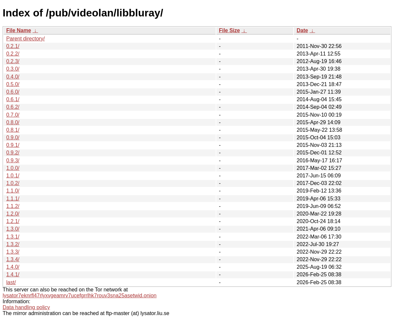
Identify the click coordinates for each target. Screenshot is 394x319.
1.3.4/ (12, 259)
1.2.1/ (12, 221)
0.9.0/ (12, 137)
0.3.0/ (12, 69)
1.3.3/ (12, 252)
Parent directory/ (25, 38)
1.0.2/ (12, 183)
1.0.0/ (12, 168)
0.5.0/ (12, 84)
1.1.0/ (12, 191)
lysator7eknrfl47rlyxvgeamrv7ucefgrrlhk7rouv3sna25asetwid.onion (80, 295)
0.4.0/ (12, 77)
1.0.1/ (12, 175)
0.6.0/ (12, 92)
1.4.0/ (12, 267)
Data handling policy (26, 307)
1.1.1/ (12, 198)
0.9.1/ (12, 145)
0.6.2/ (12, 107)
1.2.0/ (12, 213)
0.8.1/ (12, 130)
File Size (229, 30)
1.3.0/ (12, 229)
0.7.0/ (12, 115)
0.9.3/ (12, 160)
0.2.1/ (12, 46)
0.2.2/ (12, 54)
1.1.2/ (12, 206)
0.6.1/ (12, 99)
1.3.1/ (12, 236)
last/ (11, 282)
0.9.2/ (12, 152)
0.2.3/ (12, 61)
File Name (18, 30)
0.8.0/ (12, 122)
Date (302, 30)
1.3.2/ (12, 244)
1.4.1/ (12, 274)
